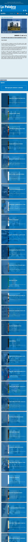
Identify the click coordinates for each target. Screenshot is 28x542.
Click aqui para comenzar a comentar (14, 87)
